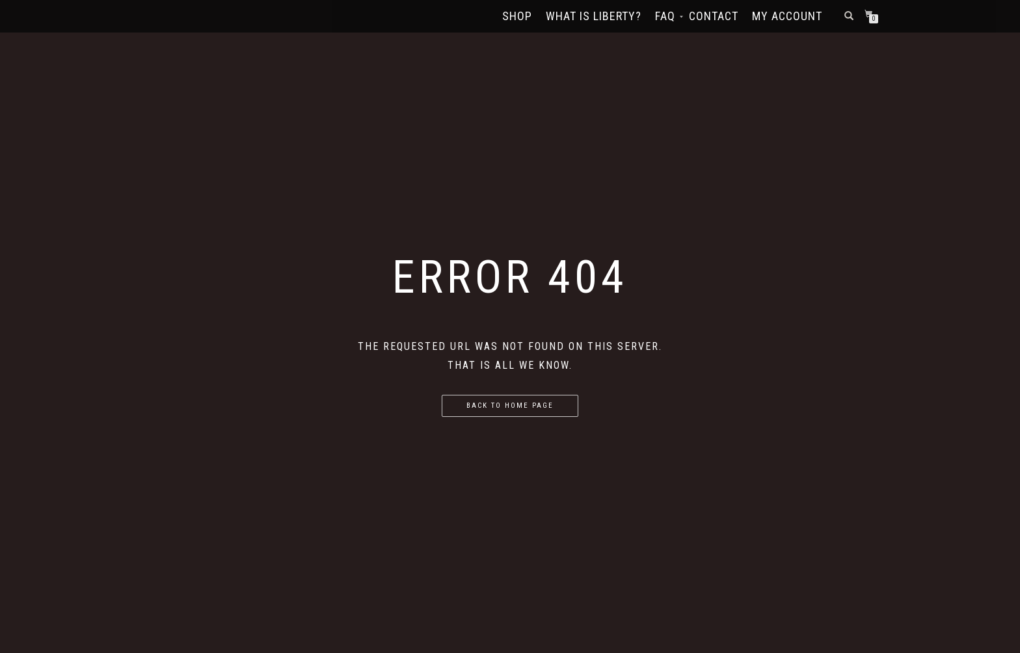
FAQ (665, 16)
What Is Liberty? (593, 16)
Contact (713, 16)
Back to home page (510, 405)
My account (787, 16)
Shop (517, 16)
